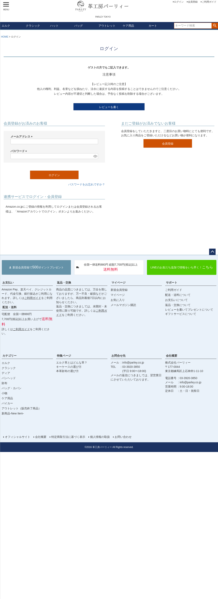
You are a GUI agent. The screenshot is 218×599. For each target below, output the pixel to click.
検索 (215, 25)
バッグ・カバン (11, 388)
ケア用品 (128, 25)
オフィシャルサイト (17, 436)
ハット (54, 25)
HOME (4, 36)
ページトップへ (212, 252)
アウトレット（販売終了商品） (21, 408)
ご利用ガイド (32, 298)
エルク (6, 25)
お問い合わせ (123, 436)
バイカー (7, 403)
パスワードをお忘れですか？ (86, 184)
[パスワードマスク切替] (95, 156)
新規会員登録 (119, 289)
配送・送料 (9, 307)
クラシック (33, 25)
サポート (171, 282)
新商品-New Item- (13, 413)
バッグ (78, 25)
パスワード (19, 151)
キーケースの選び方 (69, 366)
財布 (4, 383)
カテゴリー (9, 355)
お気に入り (118, 300)
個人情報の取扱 (100, 436)
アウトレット (107, 25)
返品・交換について (178, 305)
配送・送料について (178, 294)
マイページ (118, 282)
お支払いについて (176, 300)
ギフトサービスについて (180, 313)
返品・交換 (64, 282)
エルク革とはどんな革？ (71, 362)
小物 (4, 393)
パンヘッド (9, 378)
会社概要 (171, 355)
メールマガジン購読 (123, 305)
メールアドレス (22, 136)
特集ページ (64, 355)
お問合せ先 (118, 355)
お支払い (8, 282)
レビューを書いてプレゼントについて (189, 309)
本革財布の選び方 (67, 371)
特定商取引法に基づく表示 (68, 436)
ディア (6, 373)
